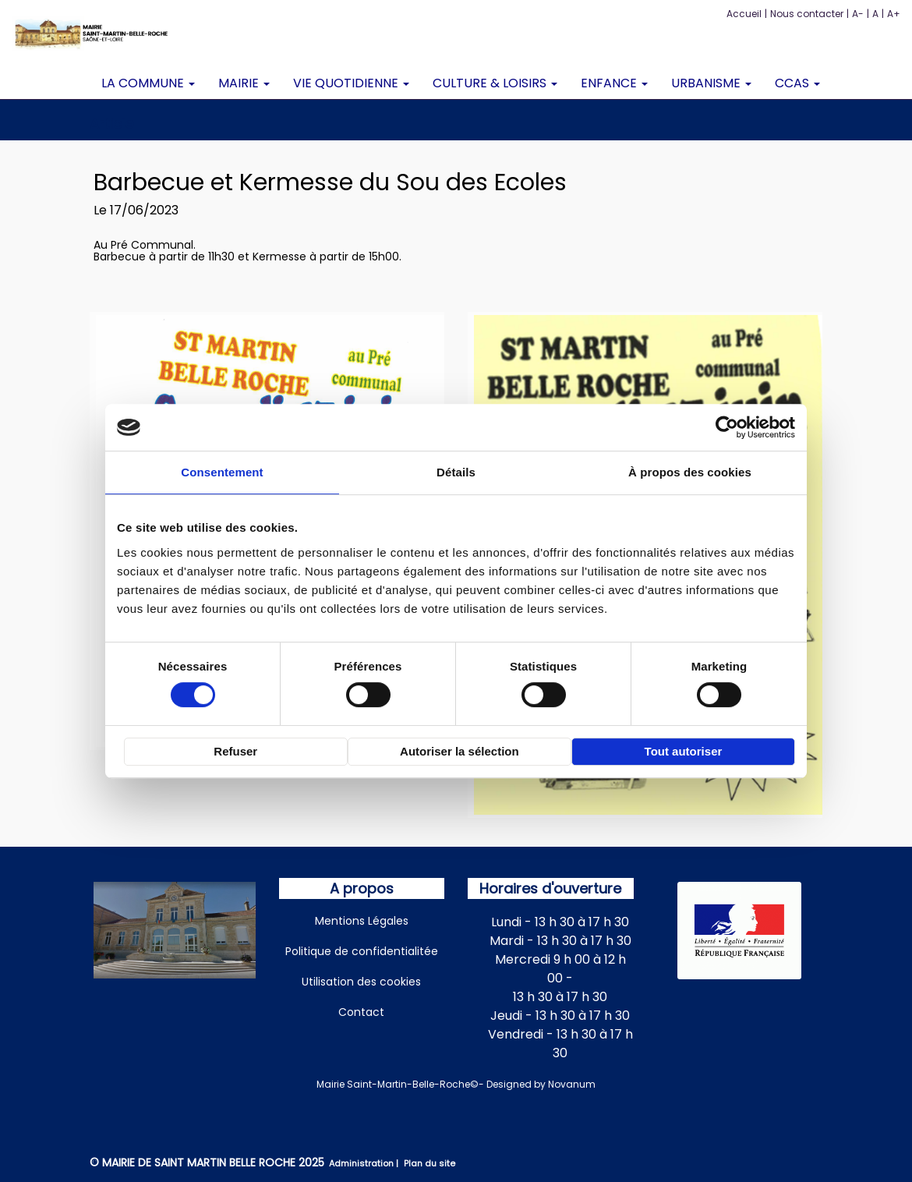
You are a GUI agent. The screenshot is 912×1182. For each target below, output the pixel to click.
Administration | (365, 1163)
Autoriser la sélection (459, 751)
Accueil (744, 13)
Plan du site (429, 1163)
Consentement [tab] (222, 472)
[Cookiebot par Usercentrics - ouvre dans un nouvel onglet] (727, 427)
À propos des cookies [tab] (689, 472)
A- (858, 13)
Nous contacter (806, 13)
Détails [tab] (456, 472)
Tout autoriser (684, 751)
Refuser (235, 751)
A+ (893, 13)
